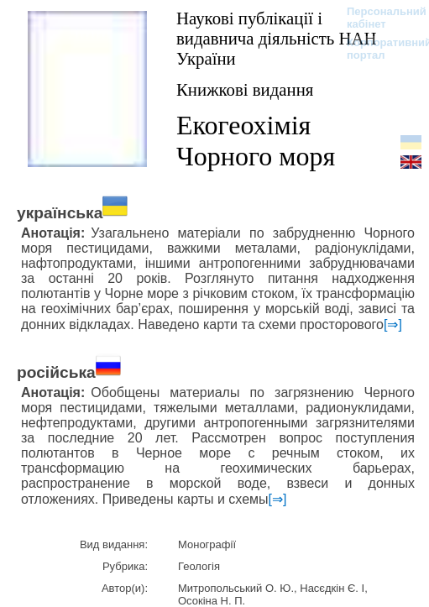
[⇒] (393, 324)
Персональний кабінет (378, 17)
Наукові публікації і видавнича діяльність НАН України (276, 38)
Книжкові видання (244, 89)
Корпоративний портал (378, 48)
